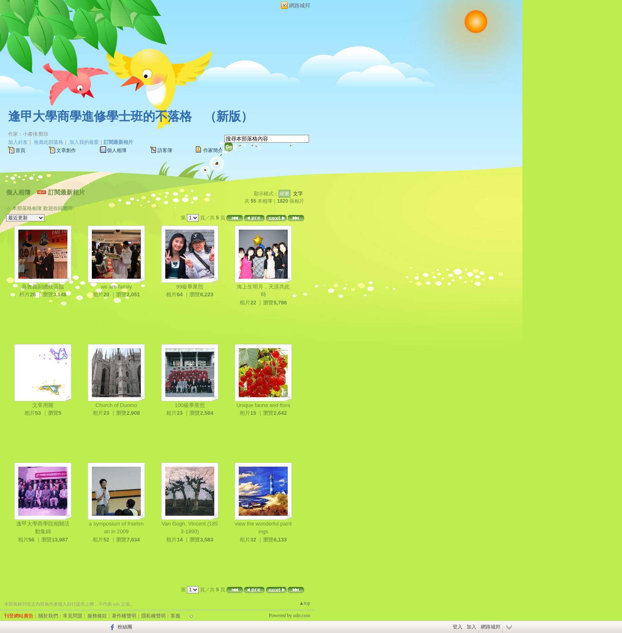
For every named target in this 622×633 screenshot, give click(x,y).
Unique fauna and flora (263, 405)
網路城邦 (299, 5)
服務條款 (97, 616)
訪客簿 (165, 150)
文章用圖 (42, 405)
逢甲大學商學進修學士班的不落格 (100, 116)
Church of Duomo (116, 405)
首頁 (20, 150)
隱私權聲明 (153, 616)
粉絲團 (125, 627)
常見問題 (72, 616)
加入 (471, 627)
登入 (457, 627)
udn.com (301, 615)
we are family (116, 287)
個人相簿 (117, 150)
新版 (228, 116)
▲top (304, 603)
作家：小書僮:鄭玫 (28, 134)
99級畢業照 (189, 287)
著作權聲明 (124, 616)
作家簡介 (213, 150)
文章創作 (66, 150)
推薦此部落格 (48, 142)
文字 (298, 194)
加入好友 (18, 142)
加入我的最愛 (84, 142)
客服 (175, 616)
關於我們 (48, 616)
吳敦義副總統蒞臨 (43, 287)
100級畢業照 (190, 405)
